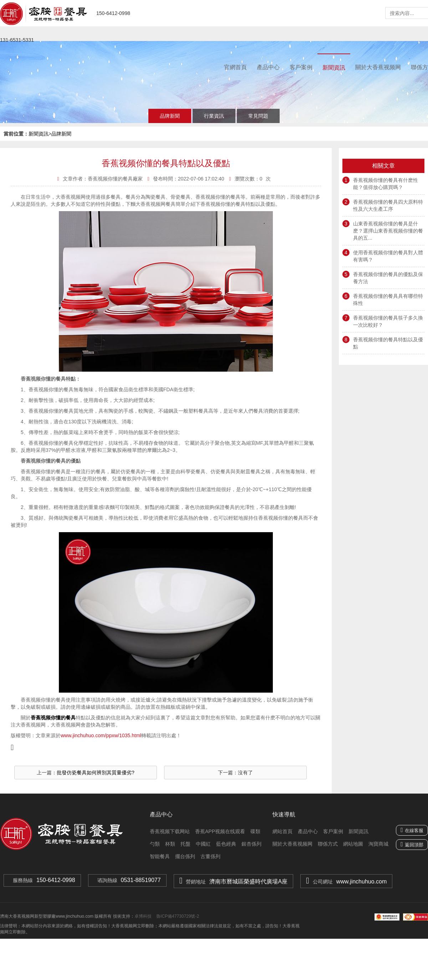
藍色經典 (226, 844)
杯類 (170, 844)
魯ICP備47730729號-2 (177, 916)
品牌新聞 (170, 116)
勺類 (155, 844)
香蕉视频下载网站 (170, 831)
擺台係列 (185, 856)
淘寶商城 (378, 844)
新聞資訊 (333, 68)
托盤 (185, 844)
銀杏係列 (251, 844)
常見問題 (258, 116)
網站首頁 (282, 831)
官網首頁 (235, 67)
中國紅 (203, 844)
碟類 (255, 831)
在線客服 (412, 830)
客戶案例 (301, 67)
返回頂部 (414, 844)
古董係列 (210, 856)
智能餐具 (160, 856)
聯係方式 (328, 844)
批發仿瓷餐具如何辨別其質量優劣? (95, 772)
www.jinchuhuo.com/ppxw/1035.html (101, 735)
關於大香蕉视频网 (378, 67)
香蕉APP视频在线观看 (220, 831)
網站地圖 (353, 844)
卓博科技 (143, 916)
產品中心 (268, 67)
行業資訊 (214, 116)
